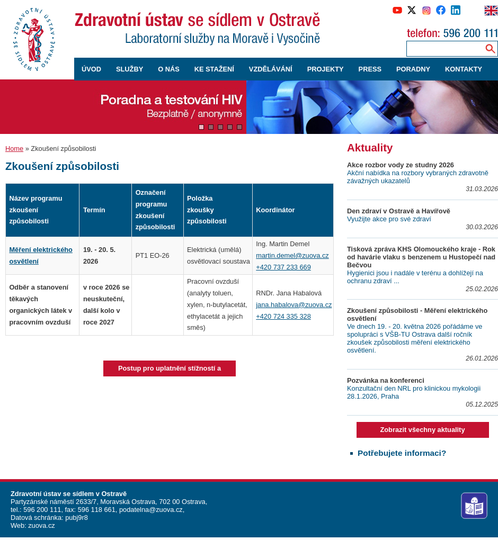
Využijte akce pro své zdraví (389, 219)
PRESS (370, 69)
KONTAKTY (463, 69)
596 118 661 (95, 510)
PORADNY (413, 69)
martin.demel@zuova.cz (292, 255)
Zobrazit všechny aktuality (422, 430)
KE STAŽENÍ (214, 69)
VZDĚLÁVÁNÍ (270, 69)
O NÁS (169, 69)
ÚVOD (91, 69)
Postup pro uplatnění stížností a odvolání (169, 370)
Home (14, 148)
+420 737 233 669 (283, 267)
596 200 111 (41, 510)
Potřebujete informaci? (402, 452)
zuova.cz (41, 525)
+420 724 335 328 (283, 316)
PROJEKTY (325, 69)
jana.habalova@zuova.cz (294, 305)
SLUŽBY (129, 69)
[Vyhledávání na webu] (490, 48)
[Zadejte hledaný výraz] (443, 48)
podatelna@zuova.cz (151, 510)
